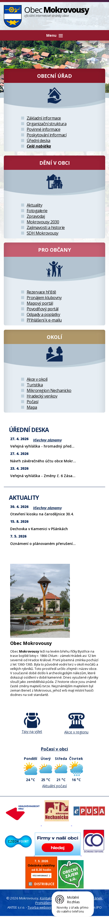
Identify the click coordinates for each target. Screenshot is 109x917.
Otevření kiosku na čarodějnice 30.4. (42, 514)
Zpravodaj (36, 216)
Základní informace (44, 118)
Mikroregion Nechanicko (49, 390)
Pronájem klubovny (44, 297)
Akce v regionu (76, 729)
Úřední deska (38, 140)
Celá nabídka (39, 146)
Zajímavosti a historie (46, 227)
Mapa (32, 407)
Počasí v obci (54, 749)
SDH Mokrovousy (42, 233)
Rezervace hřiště (41, 292)
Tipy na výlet (32, 729)
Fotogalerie (37, 210)
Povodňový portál (42, 309)
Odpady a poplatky (43, 314)
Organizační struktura (47, 123)
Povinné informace (43, 129)
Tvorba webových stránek (48, 907)
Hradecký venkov (42, 396)
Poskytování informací (47, 135)
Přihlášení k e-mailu (44, 320)
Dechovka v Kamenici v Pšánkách (39, 528)
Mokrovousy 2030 (43, 222)
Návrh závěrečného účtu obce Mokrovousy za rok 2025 (58, 460)
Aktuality (34, 205)
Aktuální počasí (54, 785)
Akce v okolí (37, 379)
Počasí (32, 401)
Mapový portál (40, 303)
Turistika (35, 385)
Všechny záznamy (47, 440)
